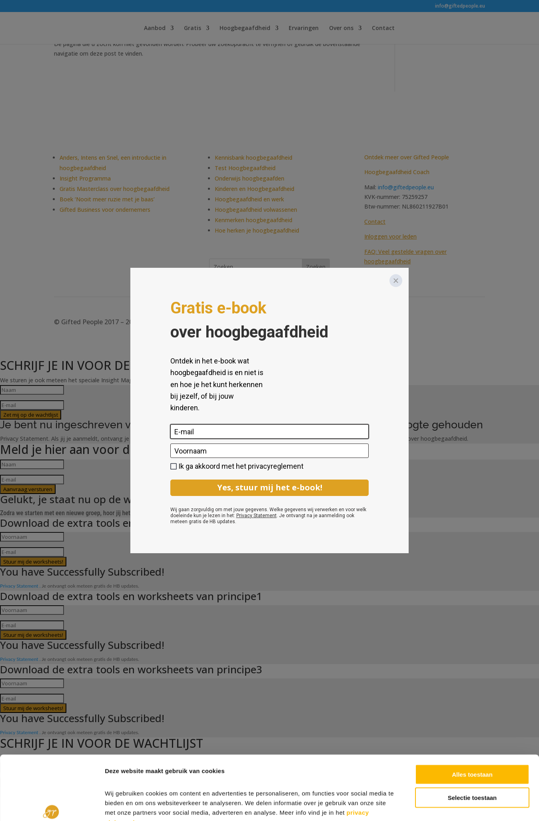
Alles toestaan (472, 725)
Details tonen (432, 805)
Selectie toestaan (472, 748)
